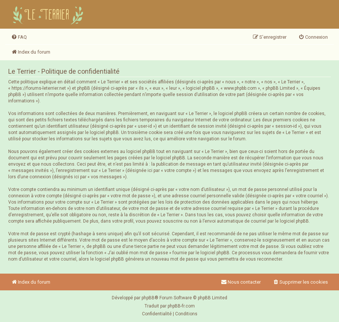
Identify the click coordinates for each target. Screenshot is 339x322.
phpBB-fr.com (181, 306)
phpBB (148, 297)
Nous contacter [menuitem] (241, 282)
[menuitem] (19, 37)
